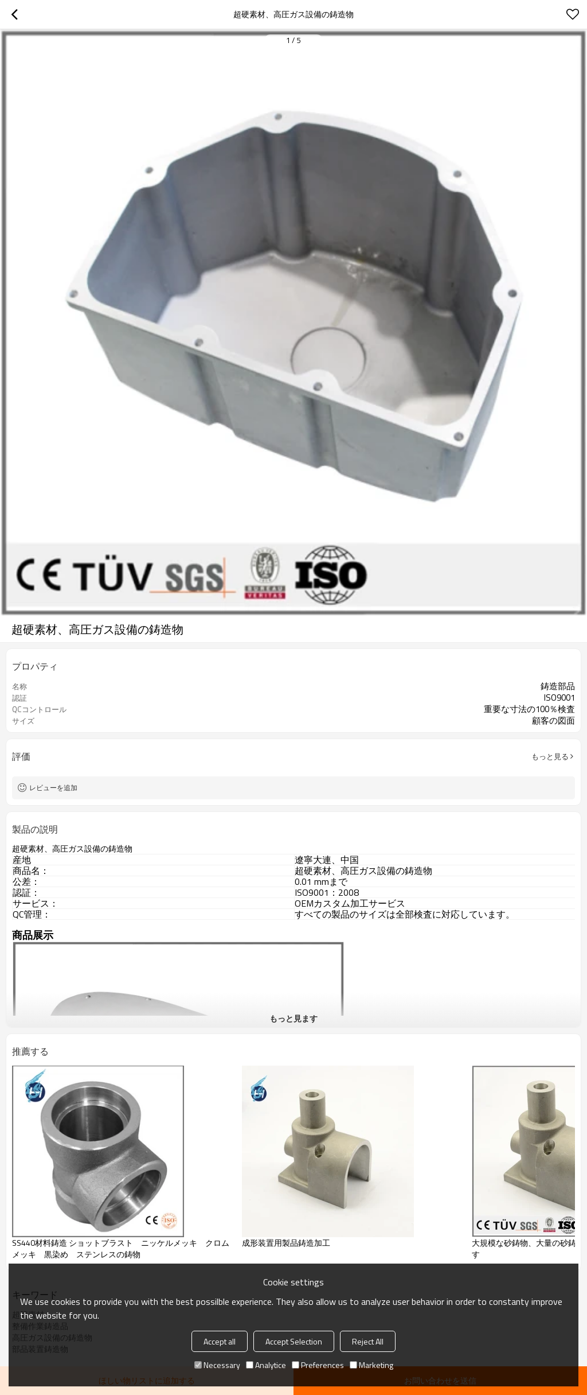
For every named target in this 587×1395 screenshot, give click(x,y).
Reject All (367, 1341)
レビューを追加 (53, 787)
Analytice (266, 1365)
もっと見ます (293, 1018)
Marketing (371, 1365)
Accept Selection (293, 1341)
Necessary (217, 1365)
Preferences (318, 1365)
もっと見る (550, 756)
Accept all (220, 1341)
